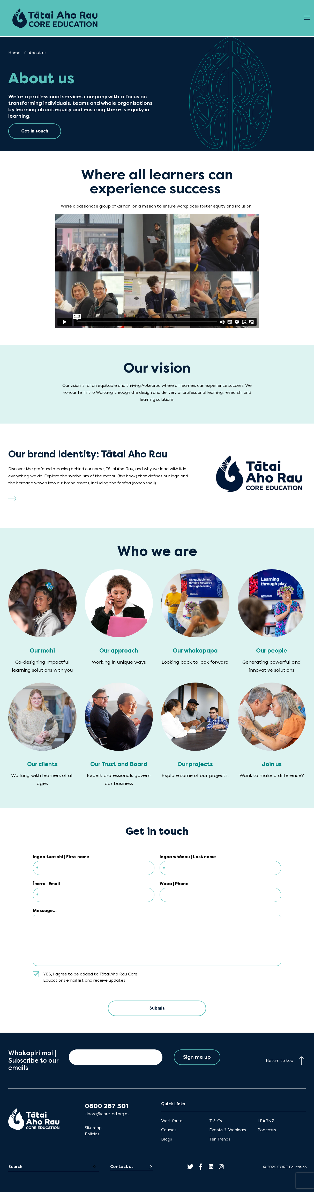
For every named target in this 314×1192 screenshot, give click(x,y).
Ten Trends (219, 1139)
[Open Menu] (307, 18)
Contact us (121, 1166)
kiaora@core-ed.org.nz (107, 1113)
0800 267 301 (107, 1106)
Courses (168, 1129)
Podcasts (267, 1129)
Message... (45, 910)
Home (14, 52)
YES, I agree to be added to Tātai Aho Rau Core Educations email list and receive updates (90, 977)
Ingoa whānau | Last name (188, 856)
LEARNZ (266, 1120)
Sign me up (197, 1057)
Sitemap (93, 1127)
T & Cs (215, 1120)
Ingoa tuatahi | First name (61, 856)
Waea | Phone (174, 883)
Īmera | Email (46, 883)
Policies (92, 1133)
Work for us (172, 1120)
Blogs (166, 1139)
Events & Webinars (227, 1129)
